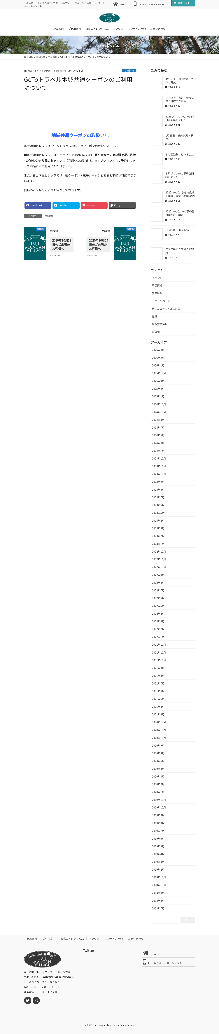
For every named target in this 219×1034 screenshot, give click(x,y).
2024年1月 (158, 451)
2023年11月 (159, 466)
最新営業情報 (159, 324)
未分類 (156, 332)
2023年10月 (159, 474)
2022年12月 (159, 551)
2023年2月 (158, 536)
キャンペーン (162, 301)
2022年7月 (158, 590)
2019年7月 (158, 831)
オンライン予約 (114, 938)
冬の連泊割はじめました (179, 154)
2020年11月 (159, 730)
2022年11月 (159, 559)
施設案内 (32, 938)
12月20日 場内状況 (177, 230)
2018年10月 (159, 885)
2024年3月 (158, 443)
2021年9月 (158, 668)
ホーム (120, 3)
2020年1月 (158, 792)
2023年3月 (158, 528)
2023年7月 (158, 497)
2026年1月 (158, 365)
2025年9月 (158, 381)
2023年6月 (158, 505)
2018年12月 (159, 877)
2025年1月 (158, 396)
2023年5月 (158, 513)
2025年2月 (158, 388)
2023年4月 (158, 520)
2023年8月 (158, 489)
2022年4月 (158, 613)
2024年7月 (158, 427)
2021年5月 (158, 699)
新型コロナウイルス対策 (166, 308)
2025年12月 (159, 373)
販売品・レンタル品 (72, 938)
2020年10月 (159, 738)
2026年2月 (158, 357)
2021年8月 (158, 675)
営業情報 (129, 70)
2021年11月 (159, 652)
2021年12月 (159, 644)
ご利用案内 (48, 938)
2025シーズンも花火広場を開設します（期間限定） (180, 194)
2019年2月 (158, 869)
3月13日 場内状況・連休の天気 (179, 80)
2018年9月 (158, 893)
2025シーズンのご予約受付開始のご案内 (179, 213)
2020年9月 (158, 745)
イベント (157, 278)
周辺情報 (157, 285)
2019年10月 (159, 807)
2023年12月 (159, 458)
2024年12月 (159, 404)
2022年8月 (158, 582)
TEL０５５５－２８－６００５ (151, 3)
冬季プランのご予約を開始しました (179, 175)
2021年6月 (158, 691)
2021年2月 (158, 714)
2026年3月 (158, 350)
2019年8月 (158, 823)
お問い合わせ (183, 3)
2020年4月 (158, 769)
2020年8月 (158, 753)
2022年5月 (158, 606)
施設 (154, 316)
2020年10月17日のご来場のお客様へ (61, 244)
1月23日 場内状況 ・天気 (179, 137)
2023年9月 (158, 481)
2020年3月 (158, 776)
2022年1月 (158, 637)
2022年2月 (158, 629)
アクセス (94, 938)
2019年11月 (159, 799)
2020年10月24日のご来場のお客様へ (98, 244)
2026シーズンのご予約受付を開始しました (179, 118)
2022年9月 (158, 575)
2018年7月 (158, 908)
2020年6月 (158, 761)
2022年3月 (158, 621)
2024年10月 (159, 412)
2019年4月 (158, 854)
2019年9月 (158, 815)
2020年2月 (158, 784)
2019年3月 (158, 862)
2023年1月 (158, 544)
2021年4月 (158, 706)
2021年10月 (159, 660)
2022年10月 (159, 567)
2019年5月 (158, 846)
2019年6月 (158, 838)
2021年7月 (158, 683)
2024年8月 (158, 420)
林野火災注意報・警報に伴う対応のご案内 (179, 99)
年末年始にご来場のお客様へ (179, 251)
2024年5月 (158, 435)
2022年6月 (158, 598)
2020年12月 (159, 722)
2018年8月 (158, 900)
